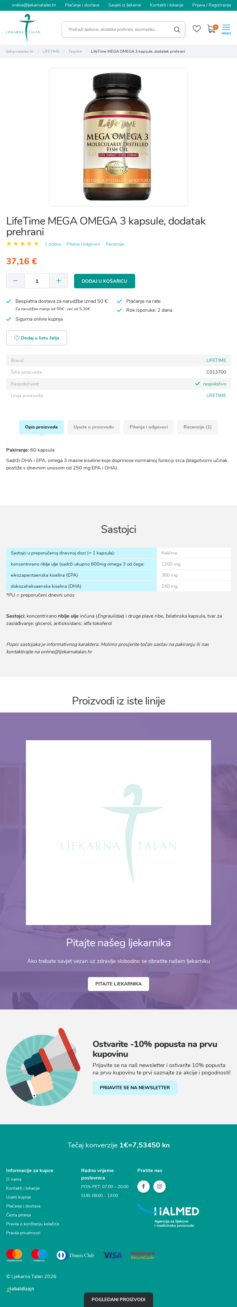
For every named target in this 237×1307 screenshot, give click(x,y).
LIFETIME (216, 360)
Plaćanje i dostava (82, 5)
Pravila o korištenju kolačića (32, 1224)
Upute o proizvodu (93, 427)
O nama (13, 1180)
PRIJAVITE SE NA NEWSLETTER (135, 1088)
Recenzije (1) (198, 427)
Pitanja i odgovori (83, 244)
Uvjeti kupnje (18, 1197)
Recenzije (115, 244)
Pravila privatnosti (23, 1233)
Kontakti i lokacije (166, 5)
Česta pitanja (18, 1215)
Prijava (198, 5)
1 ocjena (53, 244)
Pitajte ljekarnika (118, 984)
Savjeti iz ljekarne (124, 5)
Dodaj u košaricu (104, 281)
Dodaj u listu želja (37, 338)
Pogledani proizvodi (118, 1300)
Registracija (220, 5)
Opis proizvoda (41, 427)
